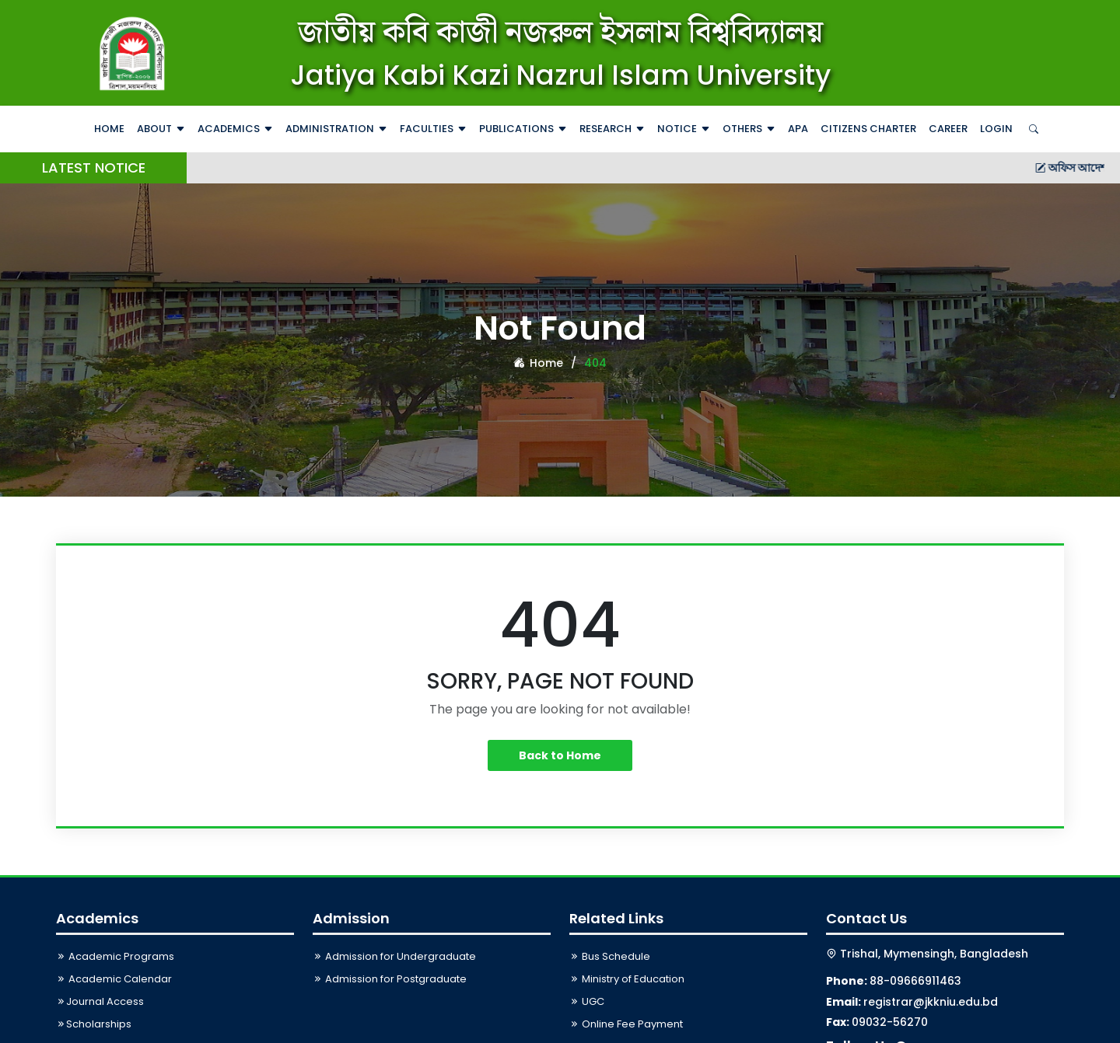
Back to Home (560, 755)
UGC (586, 1001)
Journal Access (100, 1001)
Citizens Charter (868, 128)
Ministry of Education (626, 978)
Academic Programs (115, 956)
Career (948, 128)
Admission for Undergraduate (394, 956)
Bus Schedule (609, 956)
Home (109, 128)
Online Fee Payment (626, 1024)
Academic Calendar (114, 978)
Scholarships (93, 1024)
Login (996, 128)
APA (798, 128)
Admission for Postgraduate (390, 978)
